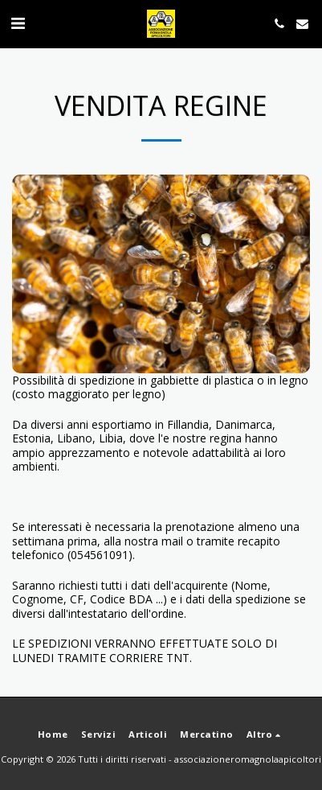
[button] (17, 22)
